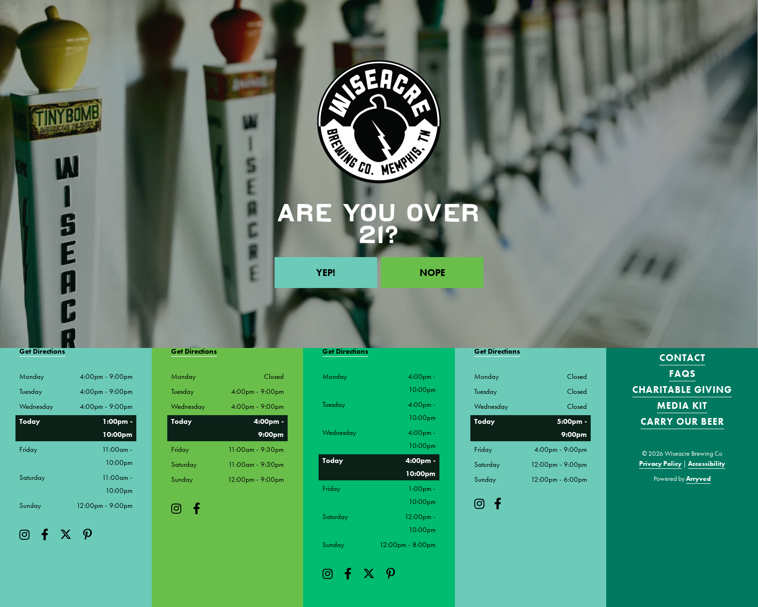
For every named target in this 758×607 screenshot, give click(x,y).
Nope (432, 272)
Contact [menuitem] (682, 357)
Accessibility (706, 463)
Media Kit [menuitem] (682, 405)
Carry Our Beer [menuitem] (682, 421)
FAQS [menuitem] (682, 373)
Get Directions (42, 351)
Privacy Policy (660, 463)
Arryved (698, 478)
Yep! (325, 272)
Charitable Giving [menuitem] (682, 389)
